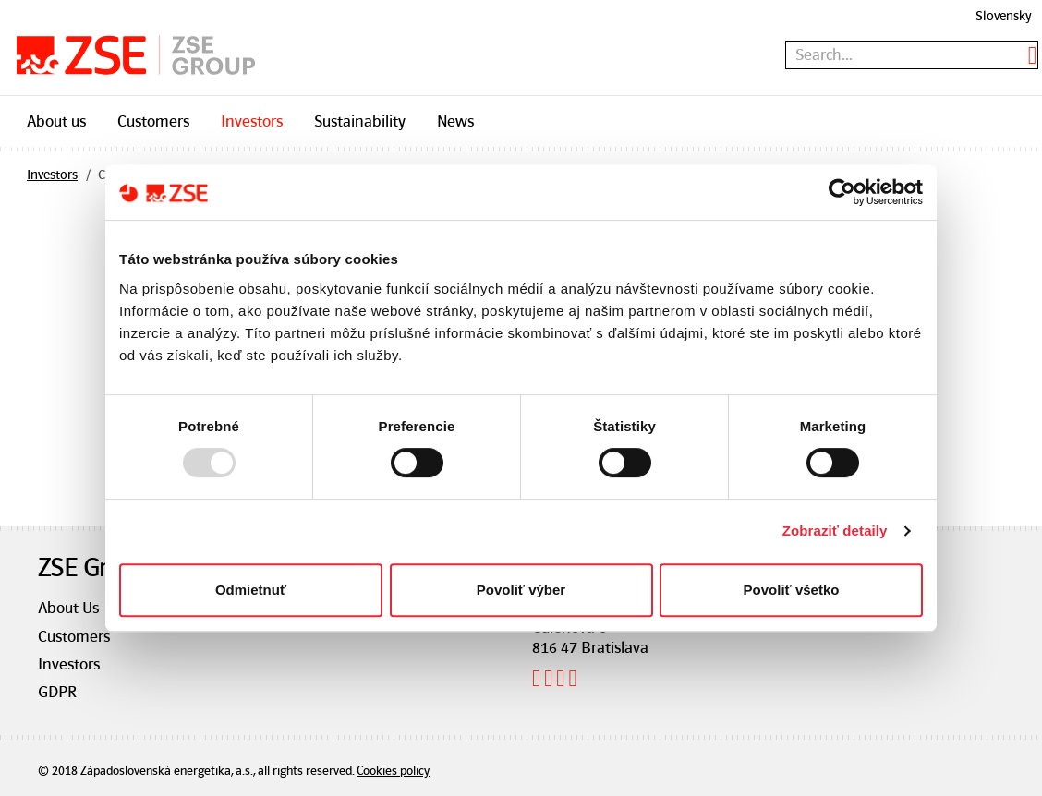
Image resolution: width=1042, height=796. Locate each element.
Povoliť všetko (792, 589)
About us (56, 121)
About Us (68, 607)
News (455, 121)
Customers (153, 121)
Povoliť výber (521, 589)
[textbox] (911, 55)
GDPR (57, 691)
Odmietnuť (250, 589)
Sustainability (360, 121)
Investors (252, 121)
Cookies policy (393, 771)
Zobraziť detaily (835, 530)
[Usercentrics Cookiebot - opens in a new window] (842, 192)
